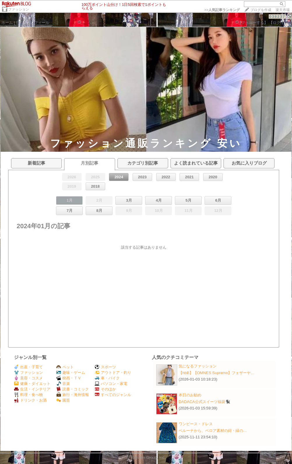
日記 (20, 22)
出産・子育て (28, 367)
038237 (277, 16)
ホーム (7, 22)
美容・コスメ (28, 378)
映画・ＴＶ (68, 378)
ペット (65, 367)
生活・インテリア (32, 389)
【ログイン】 (280, 22)
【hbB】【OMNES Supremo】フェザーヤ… (217, 373)
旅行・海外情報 (72, 395)
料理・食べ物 (28, 395)
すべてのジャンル (113, 395)
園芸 (63, 400)
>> (222, 10)
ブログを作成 (260, 10)
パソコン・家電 (111, 383)
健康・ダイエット (32, 383)
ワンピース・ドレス (196, 424)
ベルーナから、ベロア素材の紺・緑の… (213, 430)
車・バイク (107, 378)
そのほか (105, 389)
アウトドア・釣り (113, 372)
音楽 (63, 383)
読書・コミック (72, 389)
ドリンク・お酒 (30, 400)
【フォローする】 (253, 22)
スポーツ (105, 367)
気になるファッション (198, 366)
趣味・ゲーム (70, 372)
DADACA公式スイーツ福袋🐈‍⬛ (204, 402)
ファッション (18, 9)
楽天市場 (283, 10)
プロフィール (38, 22)
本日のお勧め (190, 395)
